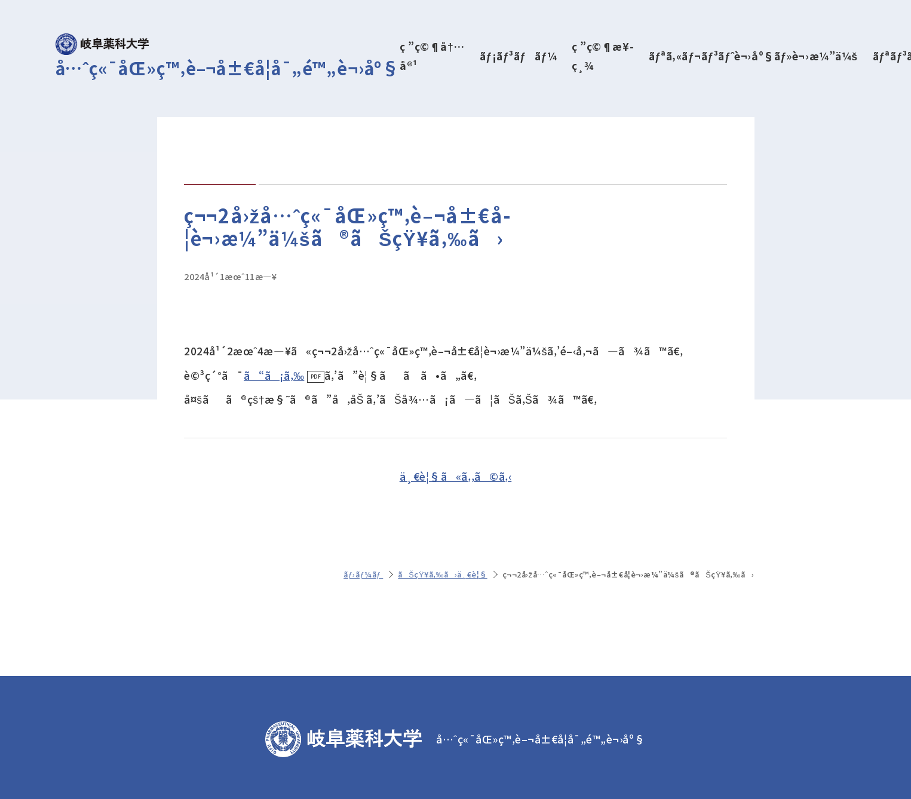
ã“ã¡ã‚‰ (274, 375)
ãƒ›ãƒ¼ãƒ (363, 574)
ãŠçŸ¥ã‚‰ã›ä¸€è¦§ (442, 574)
